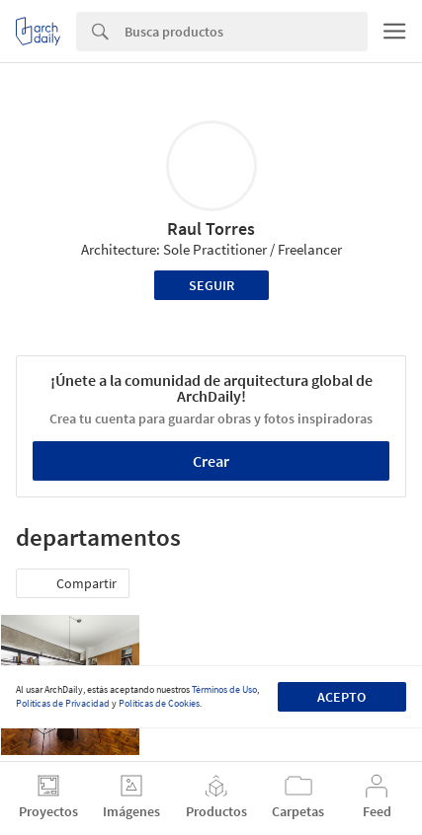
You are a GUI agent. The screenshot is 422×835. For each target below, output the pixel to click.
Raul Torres (211, 228)
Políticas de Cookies (159, 703)
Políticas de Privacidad (63, 703)
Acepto (341, 697)
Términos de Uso (224, 689)
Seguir (211, 285)
